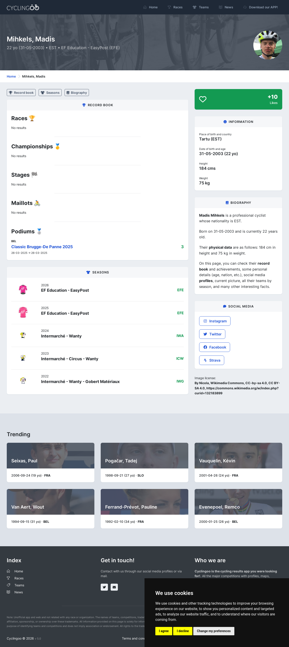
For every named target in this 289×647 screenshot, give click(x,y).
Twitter (212, 334)
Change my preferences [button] (214, 631)
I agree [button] (164, 631)
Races (18, 578)
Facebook (214, 347)
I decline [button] (183, 631)
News (18, 592)
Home (11, 76)
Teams (19, 585)
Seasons (50, 92)
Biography (77, 92)
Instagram (215, 321)
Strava (211, 360)
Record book (21, 92)
